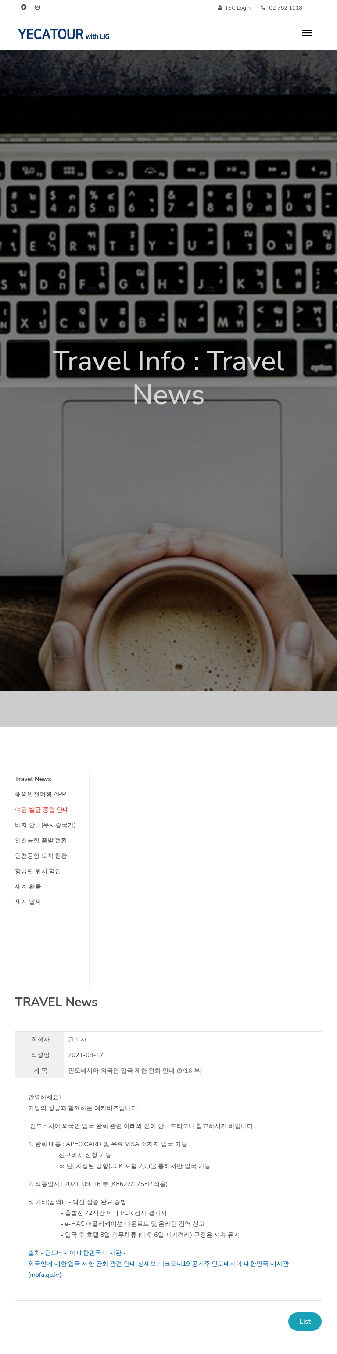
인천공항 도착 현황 (41, 855)
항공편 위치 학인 (38, 871)
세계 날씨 (28, 901)
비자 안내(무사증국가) (45, 824)
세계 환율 (28, 886)
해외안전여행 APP (40, 794)
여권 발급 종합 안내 (42, 809)
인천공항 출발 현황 (41, 840)
